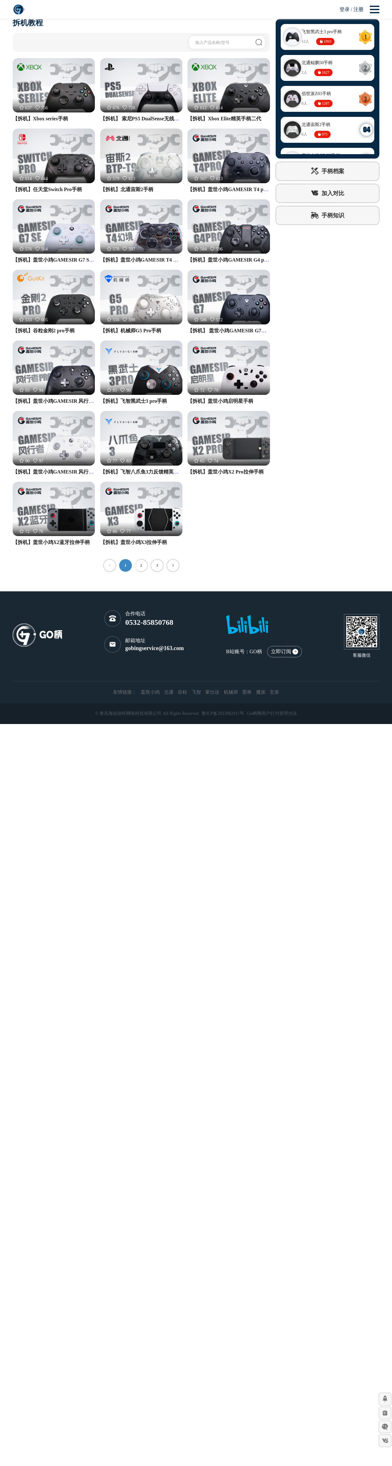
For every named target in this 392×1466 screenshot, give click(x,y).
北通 (169, 692)
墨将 (247, 692)
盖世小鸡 (150, 692)
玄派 (274, 692)
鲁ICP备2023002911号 (223, 713)
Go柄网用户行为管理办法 (272, 713)
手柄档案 (327, 171)
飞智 (196, 692)
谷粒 (182, 692)
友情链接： (125, 692)
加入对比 (327, 193)
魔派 (261, 692)
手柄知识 (327, 215)
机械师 (231, 692)
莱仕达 (212, 692)
